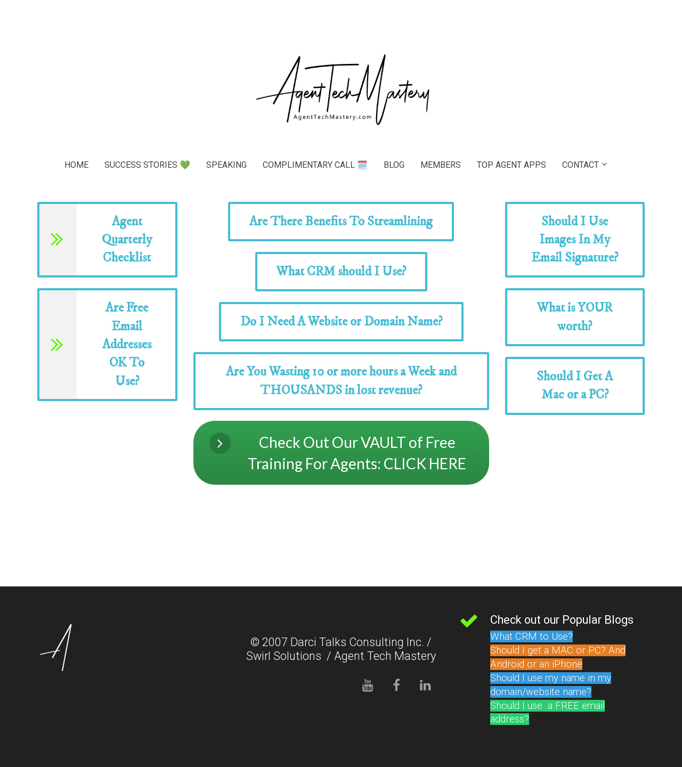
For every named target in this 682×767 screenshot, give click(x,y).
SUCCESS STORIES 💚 (147, 165)
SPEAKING (226, 165)
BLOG (394, 165)
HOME (76, 165)
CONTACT (580, 165)
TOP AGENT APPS (511, 165)
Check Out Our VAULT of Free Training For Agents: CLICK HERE (338, 452)
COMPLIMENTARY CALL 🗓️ (315, 165)
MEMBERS (440, 165)
